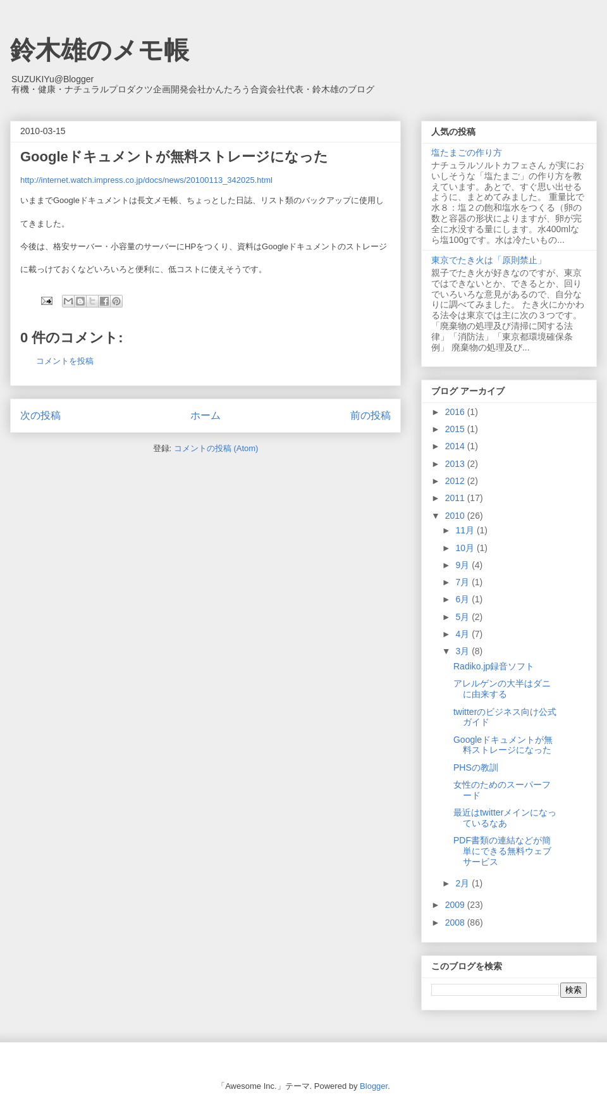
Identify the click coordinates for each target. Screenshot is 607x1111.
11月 (465, 530)
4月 (463, 634)
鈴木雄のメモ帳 (99, 50)
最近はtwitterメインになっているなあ (504, 817)
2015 (456, 429)
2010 (456, 516)
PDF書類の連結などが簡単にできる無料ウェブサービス (502, 851)
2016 (456, 412)
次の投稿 (40, 415)
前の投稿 (370, 415)
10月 (465, 548)
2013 (456, 464)
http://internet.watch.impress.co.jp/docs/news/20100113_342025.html (146, 180)
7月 (463, 582)
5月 (463, 617)
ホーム (205, 415)
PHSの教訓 (475, 767)
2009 (456, 905)
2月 (463, 883)
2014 (456, 446)
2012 (456, 481)
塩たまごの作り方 (466, 152)
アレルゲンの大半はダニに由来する (502, 688)
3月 (463, 651)
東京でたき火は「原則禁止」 (488, 260)
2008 (456, 922)
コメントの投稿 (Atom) (216, 448)
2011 (456, 498)
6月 (463, 599)
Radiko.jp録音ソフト (493, 666)
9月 (463, 565)
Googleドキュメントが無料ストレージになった (503, 745)
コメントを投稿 (65, 361)
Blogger (374, 1086)
